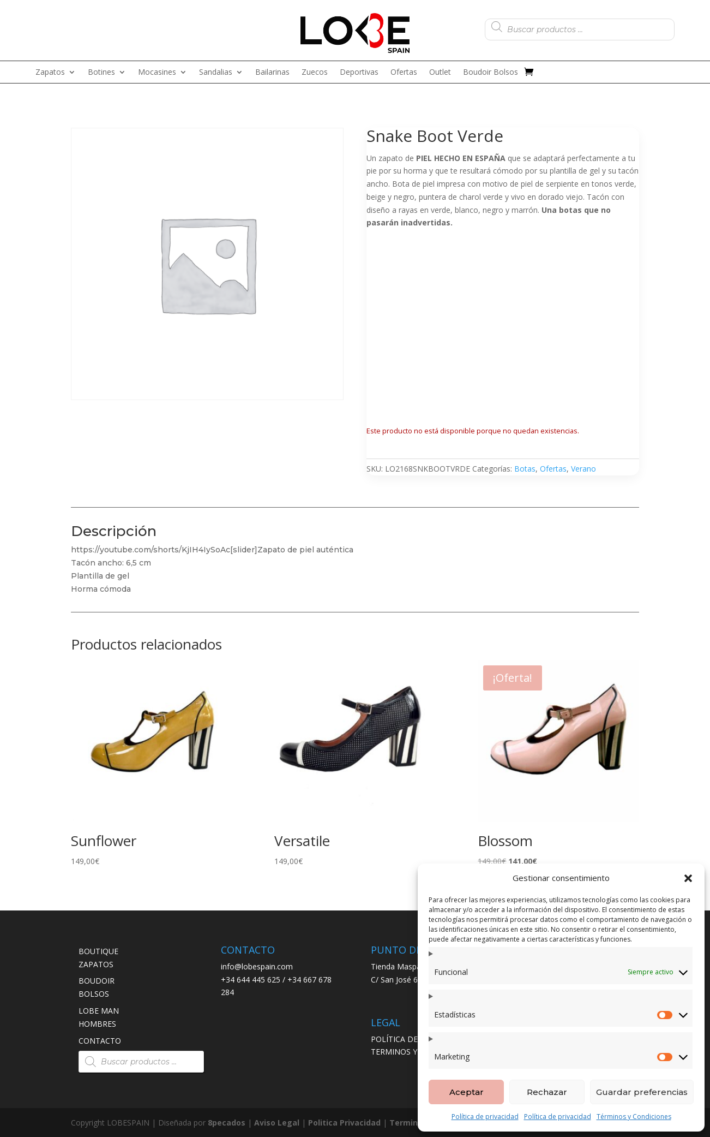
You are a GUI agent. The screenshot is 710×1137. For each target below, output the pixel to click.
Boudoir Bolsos (490, 72)
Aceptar (466, 1092)
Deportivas (359, 72)
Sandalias (215, 72)
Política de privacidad (485, 1116)
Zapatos (50, 72)
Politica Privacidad (344, 1122)
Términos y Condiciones (634, 1116)
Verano (583, 468)
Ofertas (403, 72)
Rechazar (547, 1092)
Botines (101, 72)
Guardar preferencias (642, 1092)
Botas (524, 468)
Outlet (440, 72)
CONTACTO (100, 1040)
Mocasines (157, 72)
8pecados (226, 1122)
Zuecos (315, 72)
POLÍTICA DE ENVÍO (407, 1039)
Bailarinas (272, 72)
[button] (688, 878)
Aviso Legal (276, 1122)
